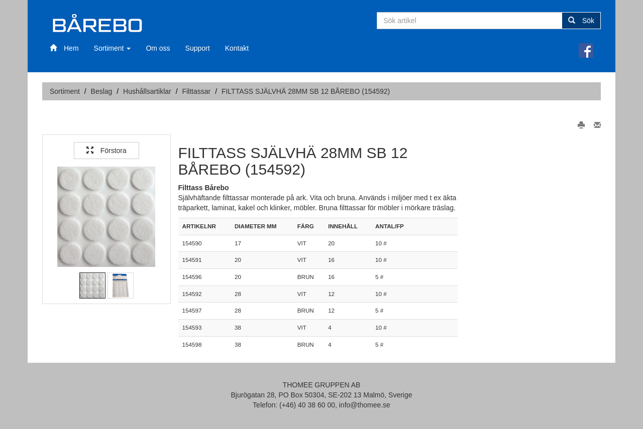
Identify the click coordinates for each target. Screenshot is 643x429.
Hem (64, 48)
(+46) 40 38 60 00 (307, 405)
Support (197, 48)
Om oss (158, 48)
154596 (192, 276)
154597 (192, 310)
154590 (192, 243)
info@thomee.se (364, 405)
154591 (192, 259)
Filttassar (196, 91)
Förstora (106, 151)
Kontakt (237, 48)
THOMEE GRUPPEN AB (322, 385)
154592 (192, 294)
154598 (192, 344)
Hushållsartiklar (147, 91)
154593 (192, 327)
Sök (581, 21)
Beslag (102, 91)
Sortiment (112, 48)
